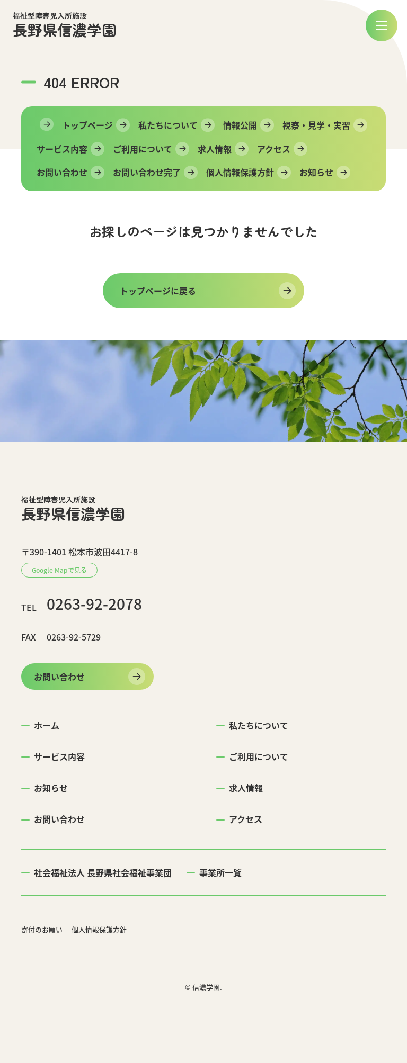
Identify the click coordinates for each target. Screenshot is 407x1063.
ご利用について (142, 148)
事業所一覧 (220, 872)
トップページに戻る (158, 290)
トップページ (87, 125)
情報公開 (240, 125)
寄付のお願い (42, 929)
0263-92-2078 (94, 604)
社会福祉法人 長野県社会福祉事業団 (103, 872)
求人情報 (215, 148)
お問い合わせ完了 (147, 172)
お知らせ (316, 172)
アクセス (273, 148)
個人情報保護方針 (240, 172)
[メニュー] (381, 25)
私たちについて (168, 125)
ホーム (46, 725)
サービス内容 (62, 148)
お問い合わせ (62, 172)
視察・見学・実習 (316, 125)
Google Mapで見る (59, 570)
